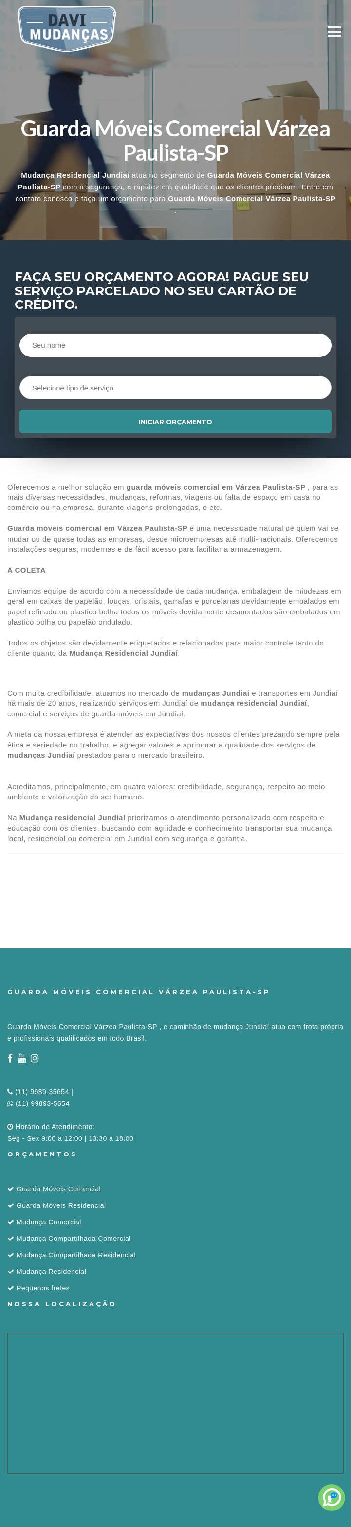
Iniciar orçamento (175, 421)
